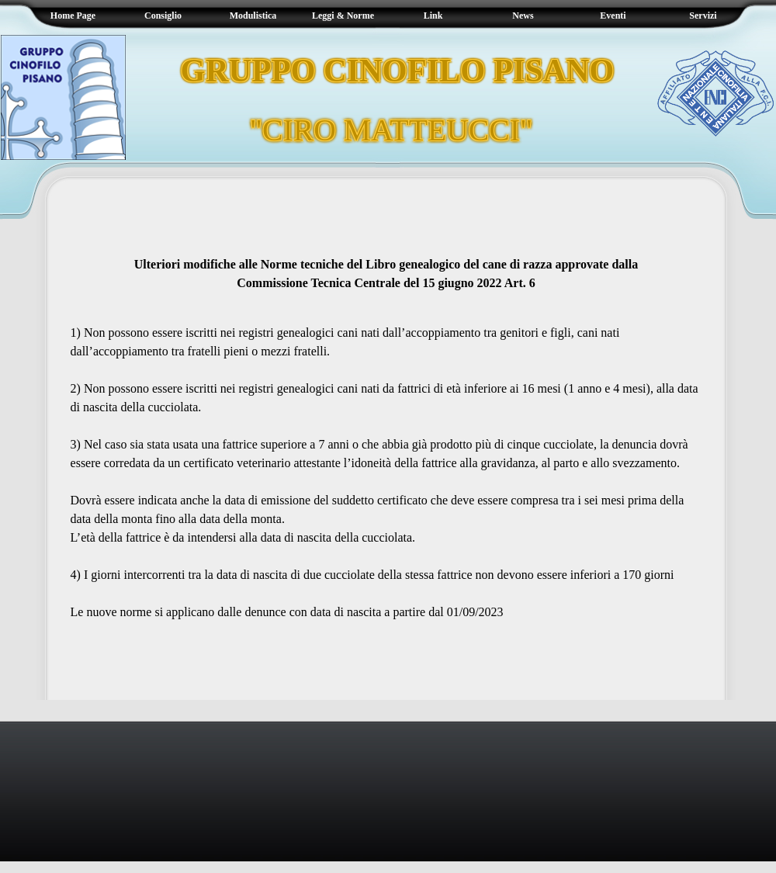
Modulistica (253, 15)
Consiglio (163, 15)
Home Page (72, 15)
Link (433, 15)
